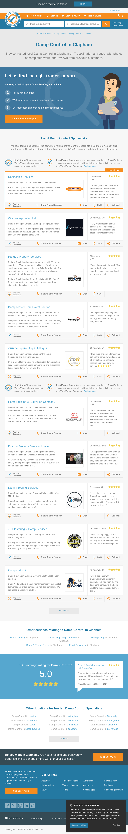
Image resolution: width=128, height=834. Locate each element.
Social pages (89, 790)
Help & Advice (48, 785)
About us (46, 781)
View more (64, 611)
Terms (65, 790)
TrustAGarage (36, 819)
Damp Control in (24, 716)
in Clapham (24, 637)
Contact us (88, 785)
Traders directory (70, 785)
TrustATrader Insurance (61, 819)
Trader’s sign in (116, 10)
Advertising (88, 781)
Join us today (108, 756)
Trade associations (71, 781)
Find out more (90, 166)
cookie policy (91, 818)
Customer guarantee (113, 790)
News (44, 790)
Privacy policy (110, 781)
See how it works (21, 791)
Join (83, 4)
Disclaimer (109, 785)
